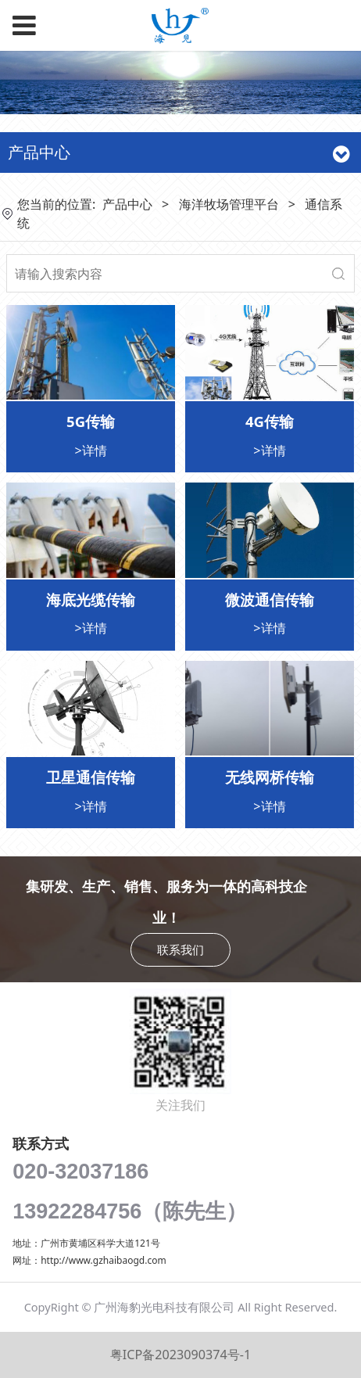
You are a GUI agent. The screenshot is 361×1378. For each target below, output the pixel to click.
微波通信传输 (269, 599)
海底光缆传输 (90, 599)
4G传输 (269, 421)
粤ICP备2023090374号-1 (180, 1354)
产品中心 (127, 204)
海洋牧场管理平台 (229, 204)
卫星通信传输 (90, 777)
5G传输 (90, 421)
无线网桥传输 (269, 777)
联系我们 (180, 949)
